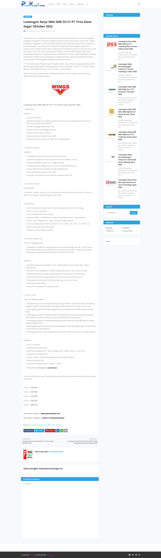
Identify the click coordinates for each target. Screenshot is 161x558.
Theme (31, 555)
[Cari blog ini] (118, 213)
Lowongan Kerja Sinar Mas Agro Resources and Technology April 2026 (127, 183)
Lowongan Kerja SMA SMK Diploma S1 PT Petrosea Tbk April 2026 (127, 90)
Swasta (58, 425)
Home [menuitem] (51, 4)
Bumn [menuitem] (72, 4)
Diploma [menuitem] (80, 4)
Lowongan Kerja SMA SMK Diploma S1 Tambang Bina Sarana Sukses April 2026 (127, 45)
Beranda (109, 228)
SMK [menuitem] (65, 4)
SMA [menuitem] (58, 4)
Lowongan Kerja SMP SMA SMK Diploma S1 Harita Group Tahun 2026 (127, 113)
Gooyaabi (49, 555)
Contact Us (110, 231)
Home (108, 241)
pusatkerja (52, 368)
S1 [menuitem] (88, 4)
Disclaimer (126, 228)
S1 (46, 425)
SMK (53, 425)
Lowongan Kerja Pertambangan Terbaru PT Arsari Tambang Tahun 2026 (127, 68)
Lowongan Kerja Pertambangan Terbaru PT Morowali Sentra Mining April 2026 (127, 160)
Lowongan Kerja (34, 31)
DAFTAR (34, 387)
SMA (49, 425)
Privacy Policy (127, 231)
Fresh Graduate (38, 425)
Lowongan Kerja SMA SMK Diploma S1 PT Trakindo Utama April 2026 (127, 136)
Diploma (28, 425)
